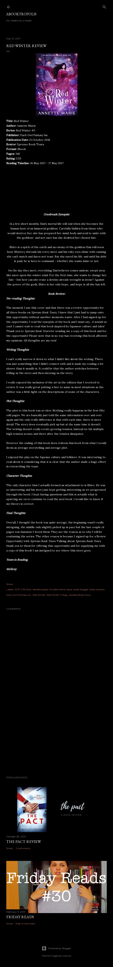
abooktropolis (40, 589)
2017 (17, 589)
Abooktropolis (21, 14)
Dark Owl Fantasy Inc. (19, 594)
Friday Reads (20, 916)
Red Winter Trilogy (57, 594)
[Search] (104, 6)
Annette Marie (57, 589)
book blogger (80, 589)
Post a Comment (25, 923)
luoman (66, 955)
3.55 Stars (26, 589)
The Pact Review (23, 841)
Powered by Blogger (56, 948)
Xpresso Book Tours (80, 594)
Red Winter (39, 594)
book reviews (97, 589)
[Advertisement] (56, 738)
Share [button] (9, 584)
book (69, 589)
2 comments (23, 848)
